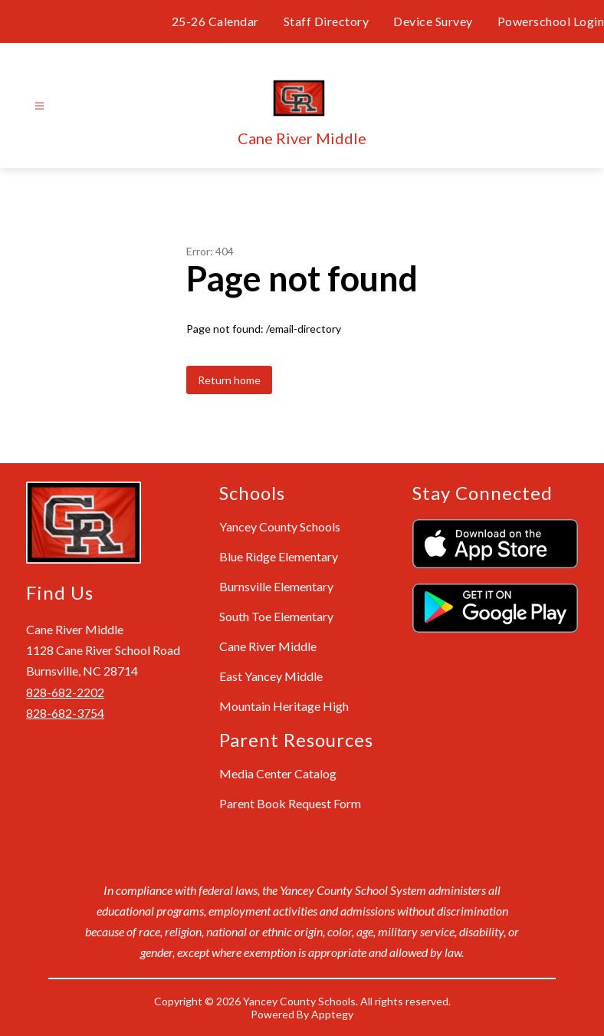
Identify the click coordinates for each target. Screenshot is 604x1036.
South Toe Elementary (276, 616)
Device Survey (433, 21)
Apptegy (332, 1014)
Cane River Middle (268, 646)
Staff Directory (326, 21)
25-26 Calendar (215, 21)
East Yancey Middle (271, 676)
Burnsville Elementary (276, 586)
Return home (229, 379)
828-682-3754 (65, 712)
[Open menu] (39, 106)
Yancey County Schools (279, 526)
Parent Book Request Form (290, 803)
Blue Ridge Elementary (278, 556)
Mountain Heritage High (284, 706)
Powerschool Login (551, 21)
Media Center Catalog (277, 773)
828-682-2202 (65, 692)
